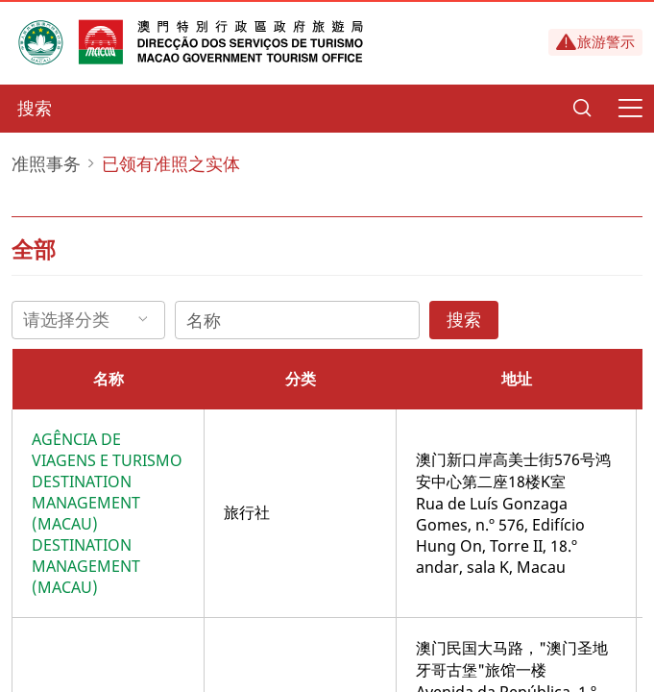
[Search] (582, 109)
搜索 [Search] (464, 319)
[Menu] (630, 109)
